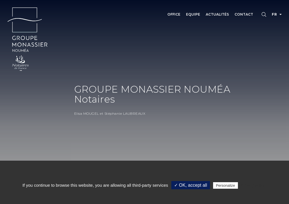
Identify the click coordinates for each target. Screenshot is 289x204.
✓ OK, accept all (190, 185)
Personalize (225, 185)
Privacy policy (253, 185)
